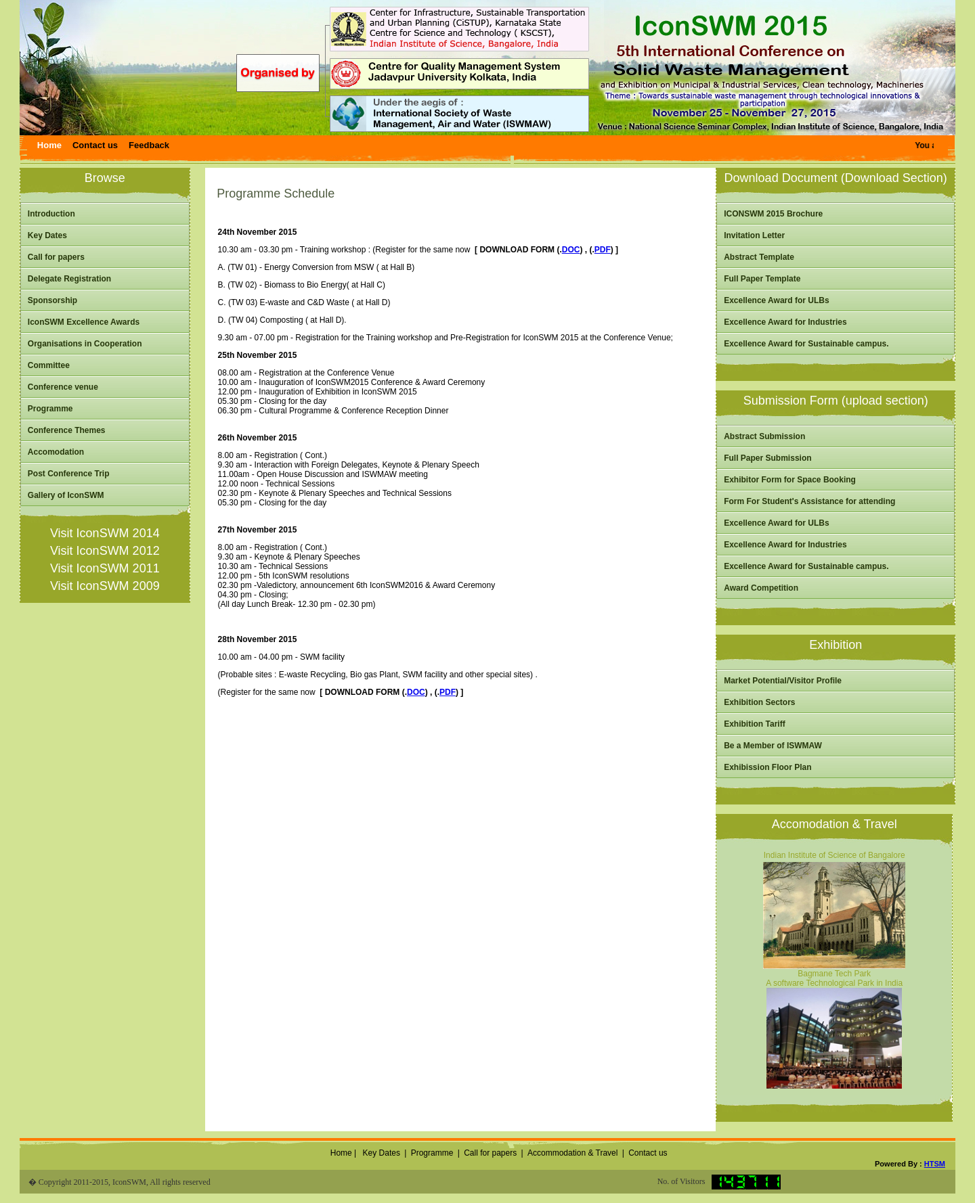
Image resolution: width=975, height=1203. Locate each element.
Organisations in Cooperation (85, 343)
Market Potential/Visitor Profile (783, 680)
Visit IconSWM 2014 (105, 533)
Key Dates (47, 235)
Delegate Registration (69, 278)
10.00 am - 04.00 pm (255, 657)
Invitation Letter (754, 235)
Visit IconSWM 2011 (105, 568)
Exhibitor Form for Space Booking (790, 479)
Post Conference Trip (69, 473)
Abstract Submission (764, 436)
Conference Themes (67, 430)
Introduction (51, 214)
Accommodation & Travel (572, 1153)
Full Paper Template (762, 278)
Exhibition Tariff (754, 724)
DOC (571, 249)
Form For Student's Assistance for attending (809, 501)
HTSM (934, 1164)
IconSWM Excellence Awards (83, 322)
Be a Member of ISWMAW (773, 745)
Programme (50, 408)
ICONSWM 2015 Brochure (773, 214)
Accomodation (56, 452)
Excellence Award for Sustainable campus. (806, 343)
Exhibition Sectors (759, 702)
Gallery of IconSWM (66, 495)
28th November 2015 (257, 639)
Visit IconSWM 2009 (105, 586)
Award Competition (761, 588)
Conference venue (63, 387)
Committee (49, 365)
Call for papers (56, 257)
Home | (342, 1153)
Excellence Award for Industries (785, 322)
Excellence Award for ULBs (776, 300)
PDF (602, 249)
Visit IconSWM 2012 (105, 551)
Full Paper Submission (767, 458)
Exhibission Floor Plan (767, 767)
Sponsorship (52, 300)
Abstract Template (759, 257)
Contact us (647, 1153)
